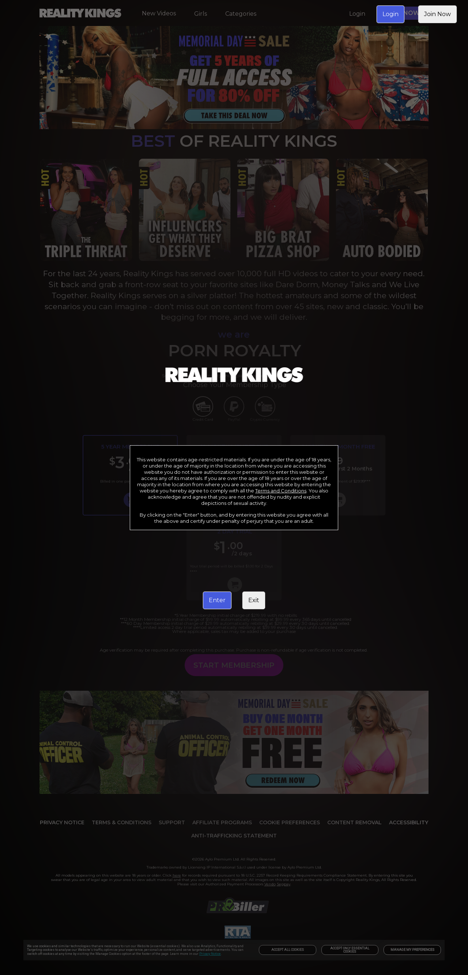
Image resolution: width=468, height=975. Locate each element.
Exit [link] (253, 600)
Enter (217, 600)
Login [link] (390, 14)
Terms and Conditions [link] (280, 491)
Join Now (437, 14)
